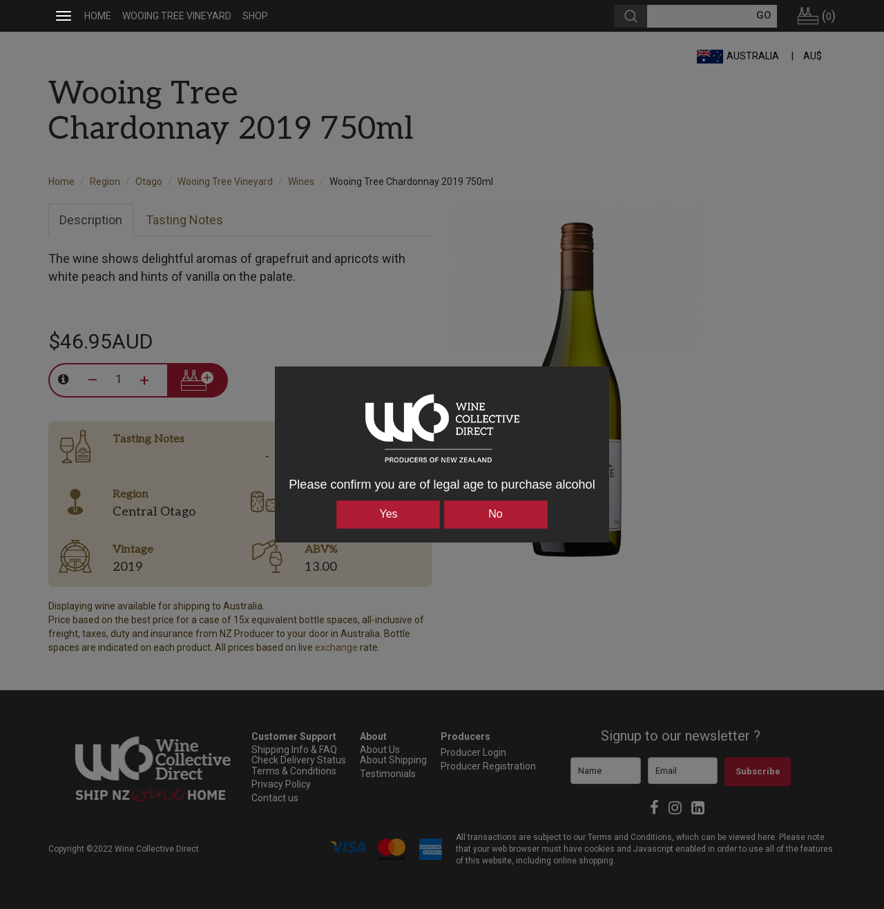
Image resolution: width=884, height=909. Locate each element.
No (495, 514)
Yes (388, 514)
